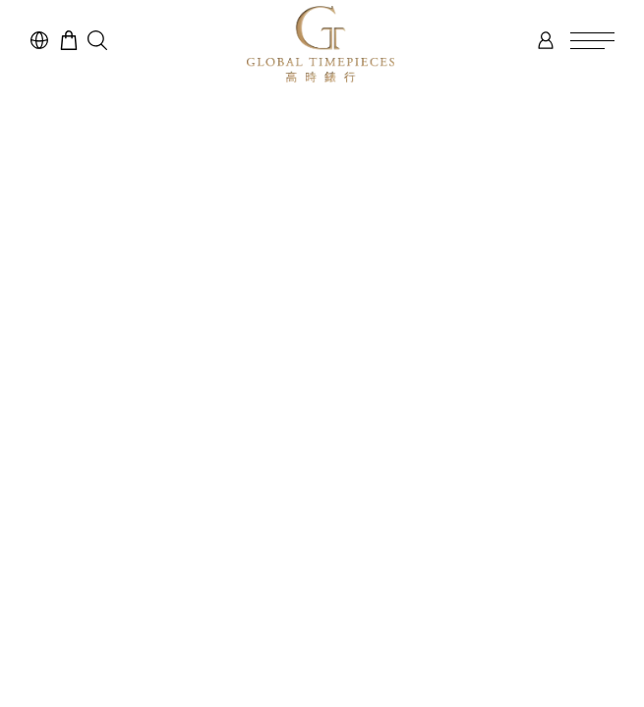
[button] (97, 40)
